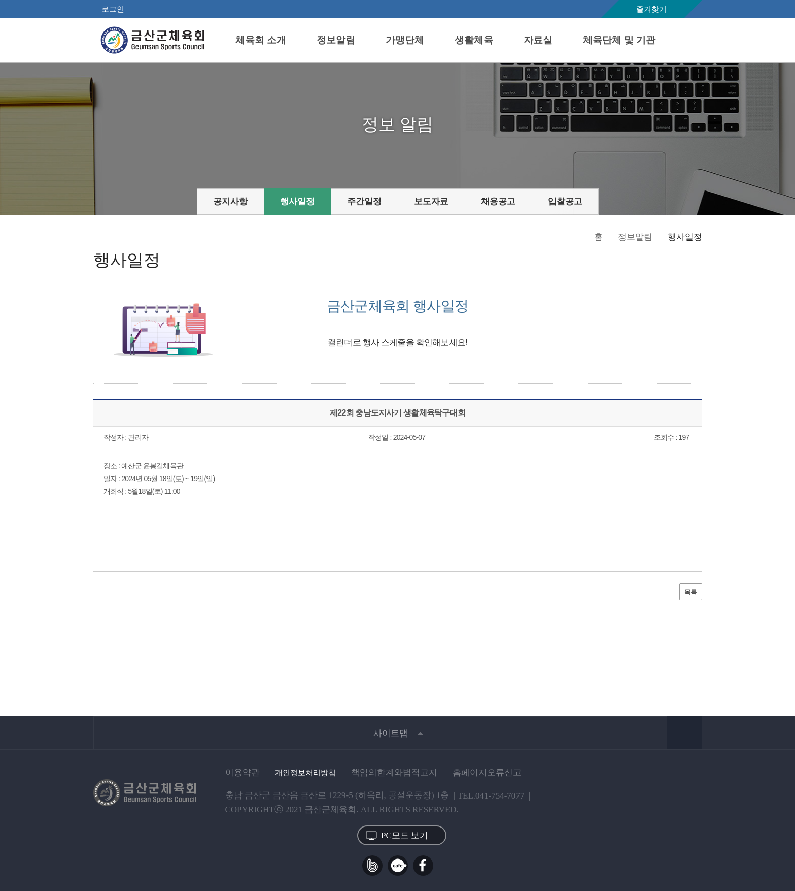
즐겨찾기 (651, 9)
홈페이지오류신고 (487, 773)
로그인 (112, 9)
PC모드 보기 (397, 836)
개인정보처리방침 (305, 773)
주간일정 (364, 201)
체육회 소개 (260, 40)
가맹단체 (405, 40)
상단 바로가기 (684, 732)
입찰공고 (565, 201)
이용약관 (242, 773)
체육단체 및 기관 (619, 40)
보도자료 (431, 201)
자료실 (538, 40)
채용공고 (498, 201)
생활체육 (474, 40)
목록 (690, 591)
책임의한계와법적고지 (394, 773)
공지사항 (230, 201)
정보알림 (336, 40)
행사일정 (297, 201)
